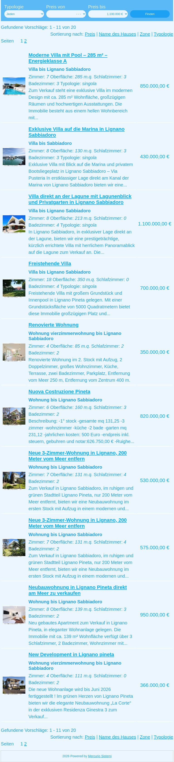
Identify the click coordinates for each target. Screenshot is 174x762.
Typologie (14, 6)
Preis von (55, 6)
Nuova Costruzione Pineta (59, 391)
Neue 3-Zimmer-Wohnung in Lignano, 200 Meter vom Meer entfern (78, 456)
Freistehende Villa (50, 263)
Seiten (7, 40)
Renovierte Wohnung (54, 325)
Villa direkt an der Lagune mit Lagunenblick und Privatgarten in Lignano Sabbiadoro (80, 199)
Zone (145, 34)
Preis (90, 34)
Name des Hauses (117, 34)
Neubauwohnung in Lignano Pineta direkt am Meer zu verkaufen (78, 590)
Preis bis (97, 6)
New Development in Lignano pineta (71, 654)
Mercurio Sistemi (99, 756)
